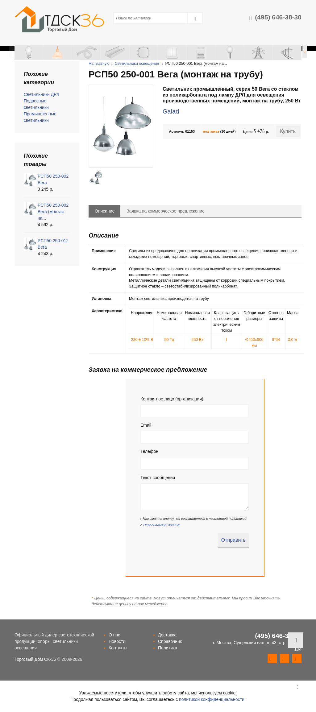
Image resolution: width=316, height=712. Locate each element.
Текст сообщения (157, 477)
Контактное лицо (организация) (171, 398)
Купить (288, 131)
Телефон (149, 451)
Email (145, 425)
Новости (117, 641)
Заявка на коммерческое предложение (166, 211)
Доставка (167, 634)
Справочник (170, 641)
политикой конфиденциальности (211, 699)
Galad (171, 111)
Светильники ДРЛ (41, 94)
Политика (167, 647)
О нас (114, 634)
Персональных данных (161, 525)
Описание (104, 211)
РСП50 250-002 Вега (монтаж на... (53, 212)
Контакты (118, 647)
